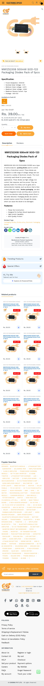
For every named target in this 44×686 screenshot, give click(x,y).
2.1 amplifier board (29, 478)
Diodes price (21, 222)
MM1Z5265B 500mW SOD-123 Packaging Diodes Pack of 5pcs (11, 337)
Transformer (15, 519)
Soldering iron (20, 469)
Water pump (31, 510)
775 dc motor (15, 488)
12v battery (34, 527)
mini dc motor (18, 507)
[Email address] (15, 574)
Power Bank (7, 548)
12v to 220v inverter (18, 473)
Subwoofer (6, 469)
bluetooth (28, 519)
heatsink (12, 543)
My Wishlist (22, 667)
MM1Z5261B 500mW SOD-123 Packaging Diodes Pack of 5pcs (32, 369)
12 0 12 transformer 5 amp (27, 481)
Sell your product (9, 663)
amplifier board (35, 469)
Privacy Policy (7, 625)
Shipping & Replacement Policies (15, 632)
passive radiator (30, 553)
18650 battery (19, 485)
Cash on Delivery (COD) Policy (14, 635)
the (14, 524)
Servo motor (26, 551)
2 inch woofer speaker (18, 502)
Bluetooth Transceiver (11, 553)
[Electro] (11, 2)
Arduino (5, 551)
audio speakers (16, 490)
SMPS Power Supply (24, 514)
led (34, 476)
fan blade (6, 536)
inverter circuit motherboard (14, 529)
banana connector (26, 543)
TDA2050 (5, 558)
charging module (17, 495)
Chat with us (19, 61)
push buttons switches (20, 534)
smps (4, 539)
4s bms (23, 558)
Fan (28, 505)
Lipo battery (30, 536)
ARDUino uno (34, 546)
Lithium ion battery (10, 541)
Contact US (6, 656)
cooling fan (17, 536)
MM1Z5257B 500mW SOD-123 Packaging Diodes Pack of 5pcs (32, 432)
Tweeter (18, 522)
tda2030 (15, 558)
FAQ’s (4, 670)
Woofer (31, 485)
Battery (16, 478)
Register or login (24, 653)
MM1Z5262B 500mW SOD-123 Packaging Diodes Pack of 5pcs (11, 369)
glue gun (14, 551)
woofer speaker (17, 510)
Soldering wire (21, 546)
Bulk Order (9, 133)
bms (26, 490)
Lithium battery (34, 466)
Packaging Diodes (10, 222)
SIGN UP (35, 574)
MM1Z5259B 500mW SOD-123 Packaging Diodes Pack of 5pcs (32, 400)
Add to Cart (25, 134)
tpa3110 (5, 556)
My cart (21, 656)
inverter (14, 531)
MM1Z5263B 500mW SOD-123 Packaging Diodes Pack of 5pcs (32, 337)
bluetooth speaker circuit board (15, 517)
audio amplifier (15, 539)
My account (6, 674)
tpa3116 (5, 531)
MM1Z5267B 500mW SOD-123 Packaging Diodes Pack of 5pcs (11, 305)
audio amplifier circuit (11, 483)
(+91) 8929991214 (27, 586)
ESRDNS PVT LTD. (16, 682)
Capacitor (37, 534)
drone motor (26, 541)
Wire (32, 490)
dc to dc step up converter (13, 505)
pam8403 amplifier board (12, 512)
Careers (5, 667)
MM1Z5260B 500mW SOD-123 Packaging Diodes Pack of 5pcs (11, 400)
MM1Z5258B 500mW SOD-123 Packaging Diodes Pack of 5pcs (11, 432)
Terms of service (8, 628)
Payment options (25, 663)
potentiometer (8, 497)
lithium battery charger (21, 476)
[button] (33, 2)
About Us (5, 653)
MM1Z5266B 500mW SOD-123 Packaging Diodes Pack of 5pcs (32, 305)
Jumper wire (19, 548)
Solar (5, 510)
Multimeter (27, 483)
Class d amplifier (10, 471)
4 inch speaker (33, 548)
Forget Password (24, 670)
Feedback (5, 643)
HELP (4, 660)
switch (20, 497)
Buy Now (25, 128)
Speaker (5, 466)
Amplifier (6, 478)
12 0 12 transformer (19, 527)
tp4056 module (29, 556)
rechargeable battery (19, 493)
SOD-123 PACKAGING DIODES (10, 66)
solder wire (15, 556)
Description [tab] (7, 143)
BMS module (31, 495)
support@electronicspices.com (28, 593)
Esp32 (31, 529)
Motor (23, 500)
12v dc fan (34, 502)
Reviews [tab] (20, 143)
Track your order (25, 674)
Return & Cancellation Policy (13, 639)
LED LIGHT (28, 512)
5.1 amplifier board (34, 507)
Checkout (21, 660)
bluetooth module (17, 466)
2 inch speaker (29, 539)
